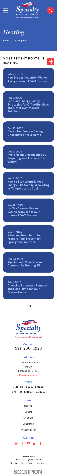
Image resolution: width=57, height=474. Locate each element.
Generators (28, 423)
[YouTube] (28, 443)
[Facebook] (22, 443)
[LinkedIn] (34, 443)
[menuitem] (14, 463)
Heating (28, 405)
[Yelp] (41, 443)
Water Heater (28, 429)
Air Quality (28, 417)
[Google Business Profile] (16, 443)
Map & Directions (28, 375)
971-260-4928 (28, 348)
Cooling (28, 411)
